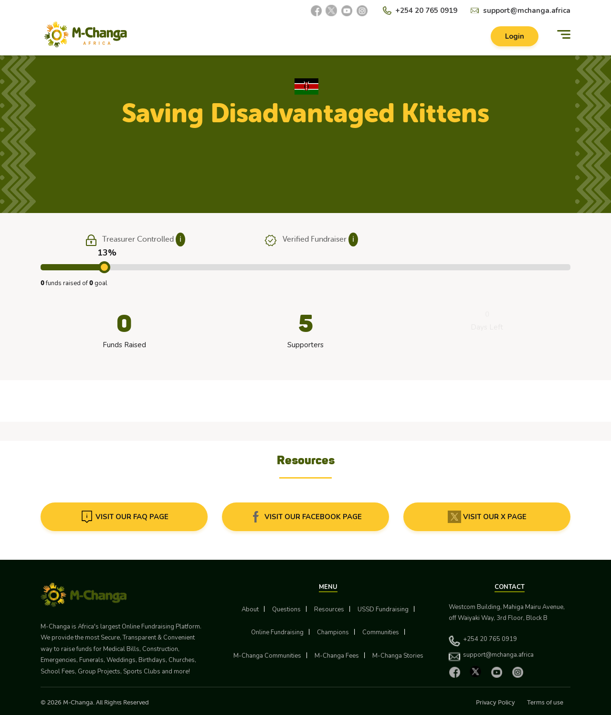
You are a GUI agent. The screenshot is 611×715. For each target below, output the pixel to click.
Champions (333, 632)
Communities (380, 632)
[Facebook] (316, 10)
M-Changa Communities (267, 655)
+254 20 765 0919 (426, 10)
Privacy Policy (495, 702)
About (250, 609)
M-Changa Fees (337, 655)
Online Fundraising (277, 632)
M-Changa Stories (397, 655)
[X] (331, 10)
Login (514, 36)
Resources (329, 609)
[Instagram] (362, 10)
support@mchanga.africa (526, 10)
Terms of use (545, 702)
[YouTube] (346, 10)
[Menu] (563, 34)
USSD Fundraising (383, 609)
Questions (286, 609)
